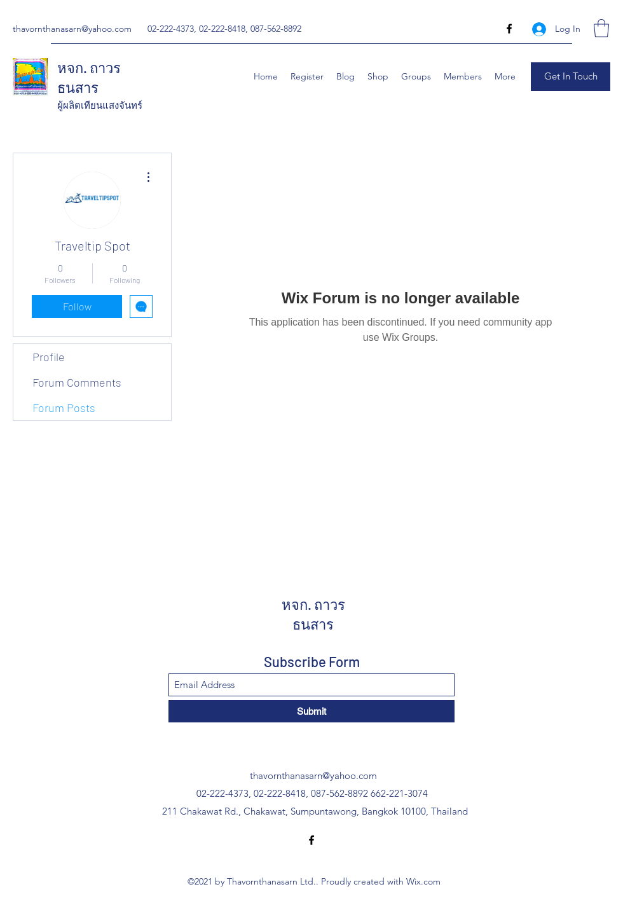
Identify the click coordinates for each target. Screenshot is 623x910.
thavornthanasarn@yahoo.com (72, 28)
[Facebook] (509, 28)
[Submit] (311, 711)
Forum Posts (63, 408)
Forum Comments (76, 382)
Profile (48, 357)
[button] (601, 28)
